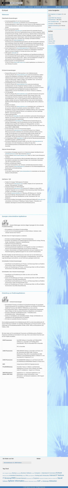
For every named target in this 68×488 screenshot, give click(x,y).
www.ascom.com (18, 130)
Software (5, 481)
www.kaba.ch (20, 138)
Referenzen (38, 7)
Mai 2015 (50, 37)
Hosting (37, 475)
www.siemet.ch (38, 141)
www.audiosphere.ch (19, 166)
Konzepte (30, 7)
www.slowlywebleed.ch (25, 171)
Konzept (18, 478)
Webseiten (53, 481)
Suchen (65, 7)
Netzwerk (23, 478)
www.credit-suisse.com (19, 62)
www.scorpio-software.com (20, 155)
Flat (27, 475)
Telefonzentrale (31, 481)
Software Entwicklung (53, 25)
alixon (4, 473)
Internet (52, 475)
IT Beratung (7, 478)
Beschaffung (19, 473)
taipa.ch (28, 153)
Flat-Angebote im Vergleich (55, 14)
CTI (40, 473)
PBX (32, 478)
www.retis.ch (17, 116)
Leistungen (14, 7)
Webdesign (46, 481)
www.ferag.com (19, 120)
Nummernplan (29, 478)
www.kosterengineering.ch (23, 48)
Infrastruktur (45, 475)
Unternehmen (5, 7)
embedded (12, 475)
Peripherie (36, 478)
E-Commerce (52, 473)
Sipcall (60, 478)
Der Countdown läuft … (54, 21)
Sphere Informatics (16, 481)
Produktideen (46, 478)
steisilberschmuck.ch (10, 153)
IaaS (41, 475)
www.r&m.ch (15, 52)
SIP (56, 478)
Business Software (26, 473)
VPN (41, 481)
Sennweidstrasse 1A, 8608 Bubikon (13, 462)
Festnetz (24, 475)
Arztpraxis (10, 473)
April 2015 (50, 39)
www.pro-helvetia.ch (16, 193)
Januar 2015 (51, 43)
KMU (13, 478)
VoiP (39, 481)
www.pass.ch (17, 22)
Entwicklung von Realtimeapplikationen (13, 293)
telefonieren (26, 481)
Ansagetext (6, 473)
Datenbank (45, 473)
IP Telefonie (59, 475)
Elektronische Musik (6, 475)
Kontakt (59, 7)
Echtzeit (59, 473)
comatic (33, 473)
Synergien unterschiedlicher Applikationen (14, 216)
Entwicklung (19, 475)
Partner (45, 7)
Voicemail (35, 481)
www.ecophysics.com (22, 74)
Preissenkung (41, 478)
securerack (54, 478)
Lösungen (23, 7)
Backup (14, 473)
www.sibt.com (41, 199)
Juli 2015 (50, 35)
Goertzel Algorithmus (31, 475)
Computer (37, 473)
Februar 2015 (51, 41)
